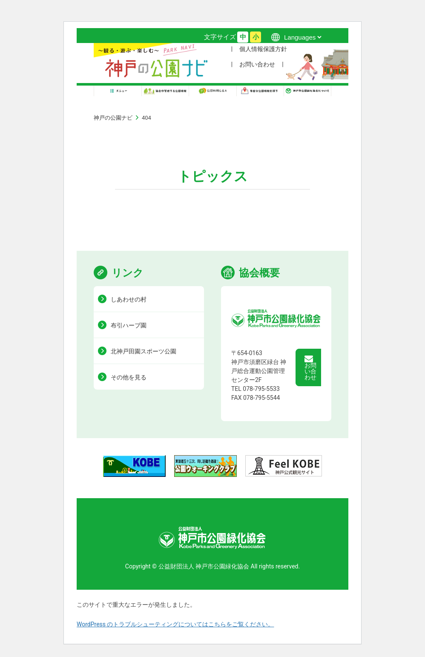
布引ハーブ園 (128, 325)
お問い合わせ (257, 64)
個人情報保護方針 (263, 49)
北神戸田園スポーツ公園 (143, 351)
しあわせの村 (128, 299)
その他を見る (128, 377)
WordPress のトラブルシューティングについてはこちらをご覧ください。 (175, 624)
